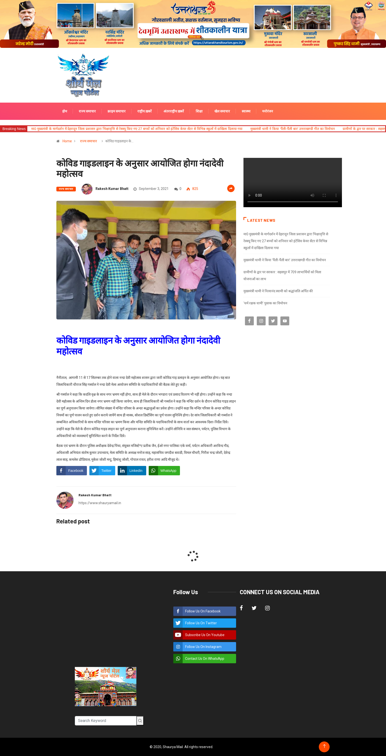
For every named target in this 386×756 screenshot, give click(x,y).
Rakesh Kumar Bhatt (112, 189)
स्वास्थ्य (246, 111)
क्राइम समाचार (117, 111)
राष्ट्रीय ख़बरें (144, 111)
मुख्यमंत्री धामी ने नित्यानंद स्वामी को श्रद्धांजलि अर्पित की (278, 291)
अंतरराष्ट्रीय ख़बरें (173, 111)
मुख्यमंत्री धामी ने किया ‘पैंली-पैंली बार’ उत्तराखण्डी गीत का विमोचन (292, 129)
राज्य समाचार (87, 111)
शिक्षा (199, 111)
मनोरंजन (267, 111)
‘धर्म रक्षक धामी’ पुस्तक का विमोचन (265, 303)
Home (67, 141)
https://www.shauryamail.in (100, 503)
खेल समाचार (222, 111)
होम (64, 111)
